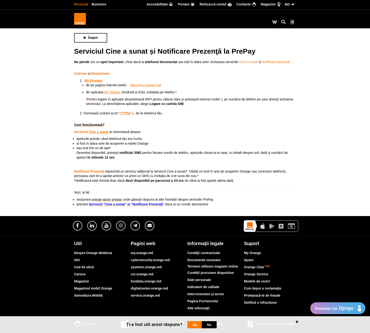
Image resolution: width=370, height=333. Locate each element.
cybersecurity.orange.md (150, 260)
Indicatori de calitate (203, 287)
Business (99, 4)
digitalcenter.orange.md (149, 288)
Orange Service (256, 274)
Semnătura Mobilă (88, 295)
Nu (209, 325)
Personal (81, 4)
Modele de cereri (257, 281)
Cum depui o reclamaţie (262, 288)
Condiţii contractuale (203, 253)
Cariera (79, 274)
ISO (77, 260)
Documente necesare (204, 260)
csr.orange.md (142, 274)
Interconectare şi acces (205, 294)
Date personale (199, 280)
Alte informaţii (198, 308)
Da (195, 325)
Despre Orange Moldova (93, 253)
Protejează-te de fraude (262, 295)
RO (287, 4)
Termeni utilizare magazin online (212, 266)
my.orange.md (142, 253)
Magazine (81, 281)
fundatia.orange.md (146, 281)
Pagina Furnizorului (202, 301)
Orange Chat (257, 267)
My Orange (252, 253)
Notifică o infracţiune (260, 302)
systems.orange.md (146, 267)
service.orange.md (145, 295)
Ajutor (249, 260)
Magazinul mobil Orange (93, 288)
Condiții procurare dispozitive (210, 273)
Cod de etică (84, 267)
